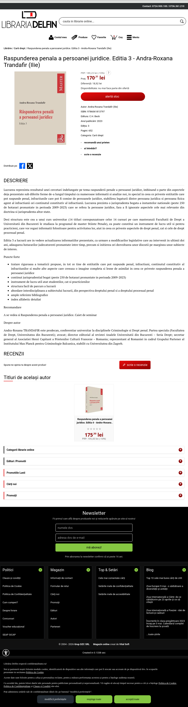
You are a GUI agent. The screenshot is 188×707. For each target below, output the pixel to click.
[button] (133, 59)
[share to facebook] (22, 187)
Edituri (53, 631)
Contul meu (58, 58)
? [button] (108, 94)
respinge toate (94, 699)
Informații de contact (61, 599)
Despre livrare (10, 631)
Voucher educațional (13, 648)
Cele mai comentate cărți (111, 599)
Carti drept (97, 156)
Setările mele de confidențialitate (115, 607)
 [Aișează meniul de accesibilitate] (6, 653)
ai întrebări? (90, 169)
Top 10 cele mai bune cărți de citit (164, 599)
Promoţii (54, 623)
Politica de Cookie (12, 607)
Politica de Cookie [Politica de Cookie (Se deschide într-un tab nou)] (35, 672)
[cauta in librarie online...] (118, 43)
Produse (79, 58)
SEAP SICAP (9, 656)
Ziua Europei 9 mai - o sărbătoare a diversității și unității (164, 608)
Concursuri (8, 640)
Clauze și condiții (12, 599)
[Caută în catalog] (182, 43)
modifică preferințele (55, 699)
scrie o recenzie (92, 175)
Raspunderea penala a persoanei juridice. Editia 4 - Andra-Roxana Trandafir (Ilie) (94, 444)
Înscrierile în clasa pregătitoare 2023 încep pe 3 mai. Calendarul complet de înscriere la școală (165, 645)
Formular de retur (59, 607)
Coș (116, 58)
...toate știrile (153, 655)
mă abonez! (94, 569)
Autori (53, 640)
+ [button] (180, 471)
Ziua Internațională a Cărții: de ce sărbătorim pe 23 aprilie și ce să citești (163, 621)
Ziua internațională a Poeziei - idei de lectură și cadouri (165, 633)
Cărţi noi (54, 615)
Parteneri (55, 648)
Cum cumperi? (10, 623)
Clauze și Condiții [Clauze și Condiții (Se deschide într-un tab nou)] (41, 686)
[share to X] (30, 187)
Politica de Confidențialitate (17, 615)
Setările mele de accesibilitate (114, 615)
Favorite (99, 58)
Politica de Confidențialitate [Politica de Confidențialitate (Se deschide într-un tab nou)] (17, 686)
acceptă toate (132, 699)
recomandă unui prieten (97, 163)
